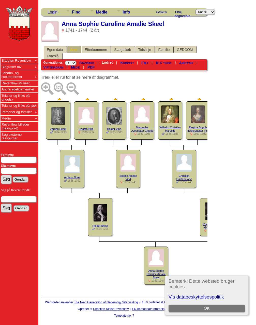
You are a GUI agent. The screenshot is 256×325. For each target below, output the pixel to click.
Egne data (55, 50)
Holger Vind (114, 128)
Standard (86, 63)
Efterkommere (96, 50)
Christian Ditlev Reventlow (111, 309)
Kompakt (127, 63)
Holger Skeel (100, 225)
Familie (164, 50)
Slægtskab (122, 50)
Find (76, 12)
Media (6, 118)
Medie (101, 12)
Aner (74, 50)
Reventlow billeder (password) (15, 126)
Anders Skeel (72, 177)
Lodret (107, 62)
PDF (91, 67)
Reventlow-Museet (15, 83)
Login (52, 12)
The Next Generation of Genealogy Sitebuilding (106, 302)
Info (126, 12)
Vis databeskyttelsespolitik (196, 297)
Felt (145, 63)
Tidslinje (144, 50)
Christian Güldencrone (184, 177)
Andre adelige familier (18, 89)
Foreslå (53, 56)
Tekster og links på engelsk (15, 97)
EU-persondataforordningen (151, 309)
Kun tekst (163, 63)
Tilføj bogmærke (182, 13)
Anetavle (186, 63)
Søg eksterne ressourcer (12, 136)
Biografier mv (12, 67)
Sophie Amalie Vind (128, 177)
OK (206, 308)
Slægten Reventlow (16, 60)
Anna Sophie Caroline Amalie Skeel (156, 274)
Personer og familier (17, 112)
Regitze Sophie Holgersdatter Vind (198, 129)
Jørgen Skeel (58, 128)
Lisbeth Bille (86, 128)
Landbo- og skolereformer (12, 75)
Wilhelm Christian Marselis (170, 129)
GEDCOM (185, 50)
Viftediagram (53, 67)
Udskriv (161, 12)
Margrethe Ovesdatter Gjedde (142, 129)
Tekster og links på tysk (19, 105)
